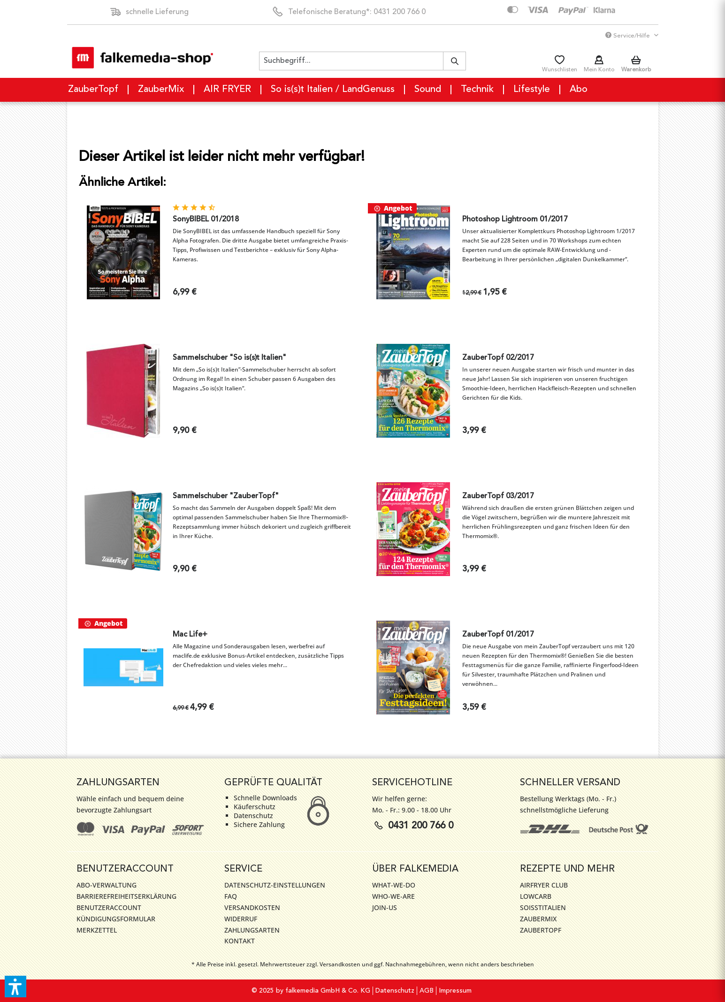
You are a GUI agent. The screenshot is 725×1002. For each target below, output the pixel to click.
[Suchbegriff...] (362, 61)
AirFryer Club (544, 885)
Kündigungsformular (115, 918)
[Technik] (477, 90)
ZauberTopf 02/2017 (498, 358)
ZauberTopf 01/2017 (498, 634)
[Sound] (428, 90)
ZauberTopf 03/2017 (498, 496)
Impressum (455, 990)
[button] (15, 986)
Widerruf (240, 918)
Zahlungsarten (252, 930)
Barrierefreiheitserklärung (126, 896)
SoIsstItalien (543, 907)
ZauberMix (538, 918)
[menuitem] (362, 61)
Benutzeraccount (108, 907)
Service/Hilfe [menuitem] (628, 35)
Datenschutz (394, 990)
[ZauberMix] (161, 90)
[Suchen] (454, 61)
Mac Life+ (190, 634)
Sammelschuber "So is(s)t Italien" (229, 358)
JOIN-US (384, 907)
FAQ (230, 896)
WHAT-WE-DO (393, 885)
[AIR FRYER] (227, 90)
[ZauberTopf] (94, 90)
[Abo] (578, 90)
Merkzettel (96, 930)
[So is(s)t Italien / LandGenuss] (333, 90)
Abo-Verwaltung (106, 885)
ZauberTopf (540, 930)
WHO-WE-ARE (393, 896)
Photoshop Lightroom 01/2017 (515, 219)
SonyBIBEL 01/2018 (206, 219)
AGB (427, 990)
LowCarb (535, 896)
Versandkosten (252, 907)
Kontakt (239, 940)
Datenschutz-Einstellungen (274, 885)
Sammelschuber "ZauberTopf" (226, 496)
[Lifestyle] (532, 90)
